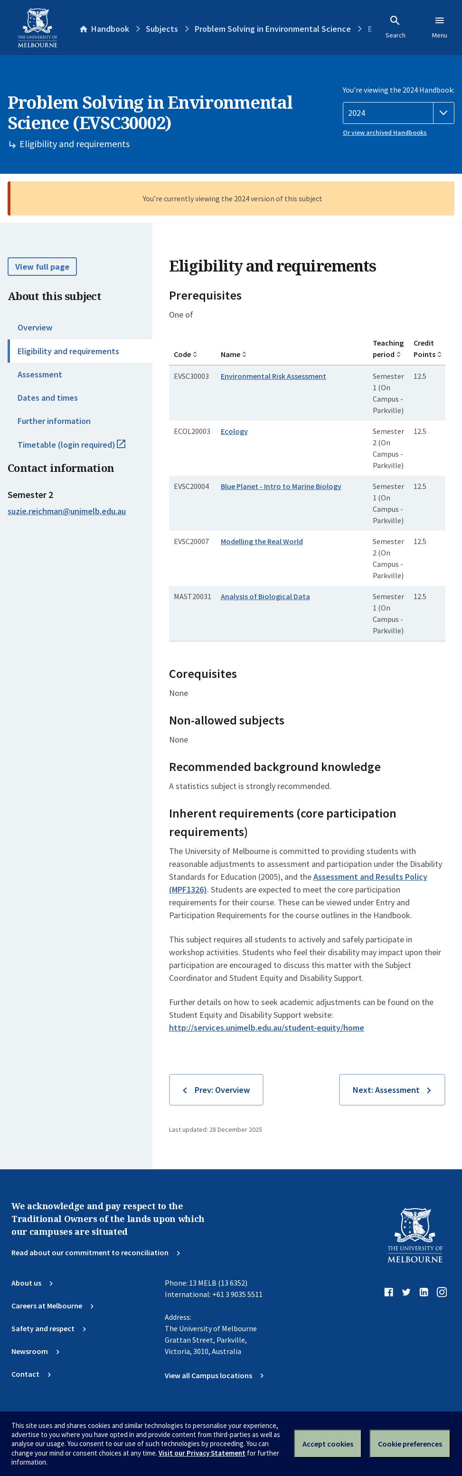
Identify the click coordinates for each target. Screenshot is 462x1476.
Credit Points (424, 348)
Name (230, 354)
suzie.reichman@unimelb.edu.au (67, 511)
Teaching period (388, 348)
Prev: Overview (222, 1089)
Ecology (234, 431)
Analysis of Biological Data (265, 596)
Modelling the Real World (262, 541)
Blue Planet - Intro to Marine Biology (281, 486)
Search (395, 27)
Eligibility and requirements (68, 351)
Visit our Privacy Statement (202, 1452)
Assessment (40, 374)
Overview (35, 327)
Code (182, 354)
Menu (439, 27)
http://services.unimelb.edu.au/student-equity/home (266, 1027)
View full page (42, 266)
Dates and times (48, 397)
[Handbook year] (398, 113)
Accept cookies (327, 1443)
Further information (54, 420)
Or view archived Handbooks (385, 132)
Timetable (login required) (82, 448)
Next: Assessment (386, 1089)
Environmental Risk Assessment (273, 376)
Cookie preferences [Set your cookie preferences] (410, 1443)
